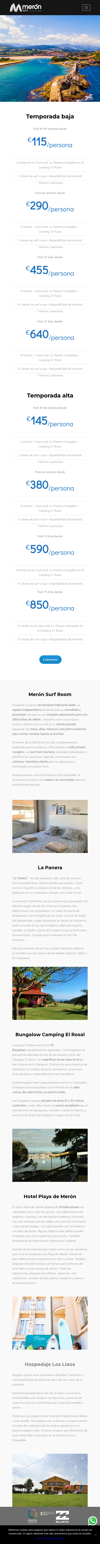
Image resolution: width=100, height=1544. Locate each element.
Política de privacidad (53, 1538)
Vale (37, 1538)
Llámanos (46, 659)
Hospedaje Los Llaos (50, 1364)
